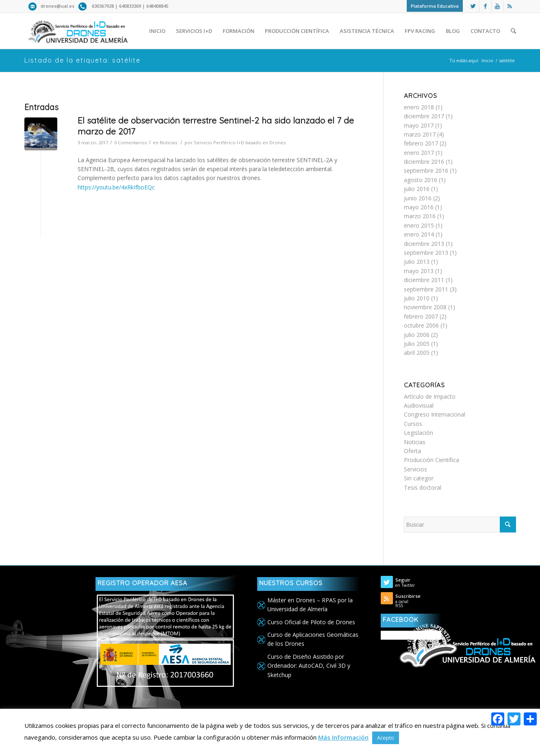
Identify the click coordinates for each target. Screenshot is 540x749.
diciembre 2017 (424, 116)
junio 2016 (418, 198)
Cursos (413, 424)
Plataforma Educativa (435, 6)
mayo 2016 (419, 207)
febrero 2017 (421, 143)
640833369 (130, 6)
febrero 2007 (421, 316)
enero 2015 (419, 225)
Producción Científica (431, 460)
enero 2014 (419, 234)
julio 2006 (416, 335)
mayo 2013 (419, 271)
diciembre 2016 (424, 161)
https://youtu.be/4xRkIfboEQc (116, 187)
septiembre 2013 (426, 252)
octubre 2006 (421, 325)
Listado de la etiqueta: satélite (82, 60)
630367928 (103, 6)
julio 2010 (416, 298)
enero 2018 (419, 107)
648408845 (157, 6)
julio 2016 (416, 189)
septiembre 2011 (426, 289)
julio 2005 (416, 343)
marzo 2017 (420, 134)
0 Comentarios (130, 142)
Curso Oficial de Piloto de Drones (311, 622)
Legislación (418, 432)
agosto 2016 (420, 180)
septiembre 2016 (426, 170)
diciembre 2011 (424, 280)
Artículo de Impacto (429, 396)
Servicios (415, 469)
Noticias (168, 142)
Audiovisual (419, 405)
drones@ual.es (57, 6)
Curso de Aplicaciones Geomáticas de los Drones (312, 639)
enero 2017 (419, 152)
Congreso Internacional (434, 414)
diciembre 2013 (424, 243)
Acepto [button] (385, 737)
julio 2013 (416, 261)
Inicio (487, 60)
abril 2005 (416, 352)
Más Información (343, 737)
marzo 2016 (420, 216)
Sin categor (419, 478)
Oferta (412, 451)
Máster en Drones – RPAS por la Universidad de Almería (310, 604)
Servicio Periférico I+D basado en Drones (240, 142)
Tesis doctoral (422, 487)
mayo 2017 (419, 125)
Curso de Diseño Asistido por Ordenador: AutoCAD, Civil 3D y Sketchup (308, 666)
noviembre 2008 (425, 307)
